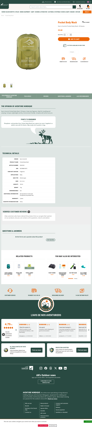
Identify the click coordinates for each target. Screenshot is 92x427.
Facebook (45, 368)
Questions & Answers (64, 96)
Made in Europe (44, 405)
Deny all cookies (43, 425)
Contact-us (28, 412)
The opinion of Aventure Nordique (9, 96)
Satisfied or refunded (61, 412)
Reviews (46, 96)
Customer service (10, 295)
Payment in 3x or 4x (63, 61)
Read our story (52, 398)
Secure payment (60, 409)
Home (2, 15)
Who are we (28, 403)
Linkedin (66, 368)
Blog (30, 368)
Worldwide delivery (74, 61)
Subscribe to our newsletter (46, 381)
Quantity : (60, 34)
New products (44, 403)
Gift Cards (43, 413)
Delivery (58, 407)
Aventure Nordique (31, 392)
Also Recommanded (83, 96)
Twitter (56, 368)
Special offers (44, 408)
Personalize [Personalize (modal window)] (53, 425)
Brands (27, 405)
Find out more (36, 350)
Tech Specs (27, 96)
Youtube (61, 368)
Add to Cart (75, 39)
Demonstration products (44, 416)
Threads (50, 368)
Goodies (42, 410)
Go (74, 7)
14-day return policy (84, 61)
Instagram (40, 368)
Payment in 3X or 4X (34, 295)
